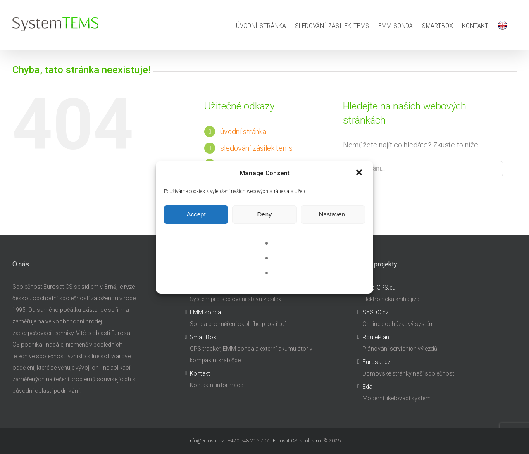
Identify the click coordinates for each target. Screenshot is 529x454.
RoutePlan (375, 337)
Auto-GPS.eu (379, 287)
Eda (367, 386)
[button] (360, 173)
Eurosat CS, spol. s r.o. (297, 441)
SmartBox (203, 337)
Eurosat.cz (376, 362)
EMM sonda (205, 312)
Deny (264, 214)
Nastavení (333, 214)
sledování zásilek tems (256, 148)
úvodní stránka (243, 131)
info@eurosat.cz (206, 441)
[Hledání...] (423, 168)
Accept (196, 214)
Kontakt (200, 373)
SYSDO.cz (375, 312)
